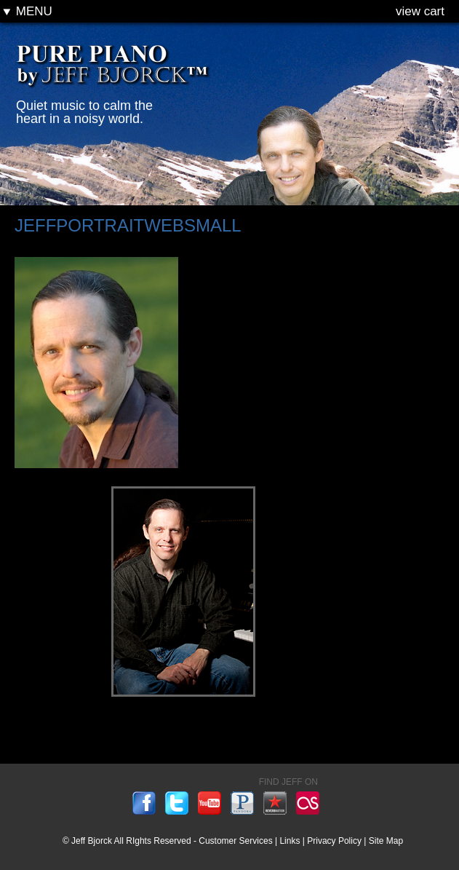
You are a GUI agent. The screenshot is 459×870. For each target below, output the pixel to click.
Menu (27, 11)
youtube (209, 803)
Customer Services (235, 841)
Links (289, 841)
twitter (176, 803)
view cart (420, 11)
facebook (144, 803)
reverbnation (275, 803)
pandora (242, 803)
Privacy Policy (334, 841)
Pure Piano (114, 71)
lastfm (307, 803)
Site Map (386, 841)
